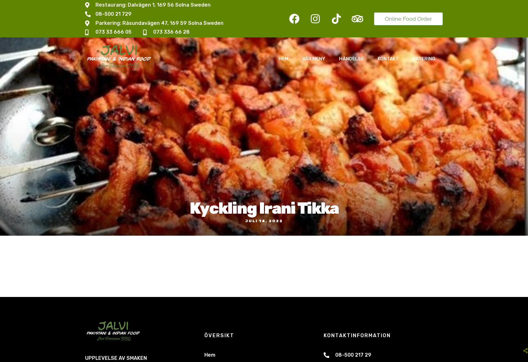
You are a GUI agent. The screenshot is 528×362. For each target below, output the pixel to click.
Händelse (351, 59)
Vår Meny (313, 59)
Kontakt (388, 59)
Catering (423, 59)
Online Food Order (408, 18)
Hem (283, 59)
